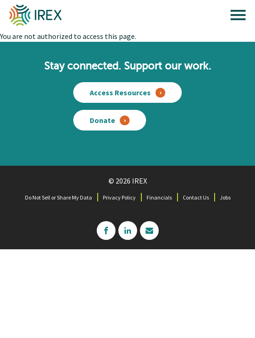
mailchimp (149, 230)
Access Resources (120, 92)
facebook (106, 230)
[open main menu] (238, 17)
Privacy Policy (119, 197)
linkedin (127, 230)
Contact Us (196, 197)
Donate (102, 120)
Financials (159, 197)
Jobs (225, 197)
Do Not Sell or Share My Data (58, 197)
